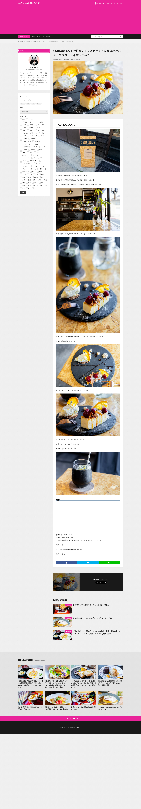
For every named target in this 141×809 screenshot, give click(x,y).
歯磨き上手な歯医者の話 (37, 82)
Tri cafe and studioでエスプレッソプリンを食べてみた (93, 618)
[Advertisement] (71, 20)
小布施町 (28, 41)
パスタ (43, 36)
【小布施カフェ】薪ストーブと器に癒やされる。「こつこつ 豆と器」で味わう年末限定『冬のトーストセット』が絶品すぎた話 (83, 684)
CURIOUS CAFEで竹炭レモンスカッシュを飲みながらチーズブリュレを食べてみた (53, 41)
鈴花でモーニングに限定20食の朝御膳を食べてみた (83, 708)
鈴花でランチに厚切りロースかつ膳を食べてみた (91, 605)
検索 (23, 192)
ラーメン (48, 36)
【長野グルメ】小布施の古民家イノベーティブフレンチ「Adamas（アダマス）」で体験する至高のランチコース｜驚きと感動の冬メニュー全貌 (57, 684)
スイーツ (33, 36)
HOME (21, 41)
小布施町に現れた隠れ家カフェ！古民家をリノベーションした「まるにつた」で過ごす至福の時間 (110, 683)
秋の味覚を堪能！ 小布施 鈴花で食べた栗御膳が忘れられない (30, 708)
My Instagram (100, 3)
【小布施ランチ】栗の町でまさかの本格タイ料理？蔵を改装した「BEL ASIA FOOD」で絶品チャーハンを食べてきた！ (97, 632)
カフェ (38, 36)
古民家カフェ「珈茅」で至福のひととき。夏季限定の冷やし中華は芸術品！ (56, 708)
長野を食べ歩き (76, 727)
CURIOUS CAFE (66, 124)
